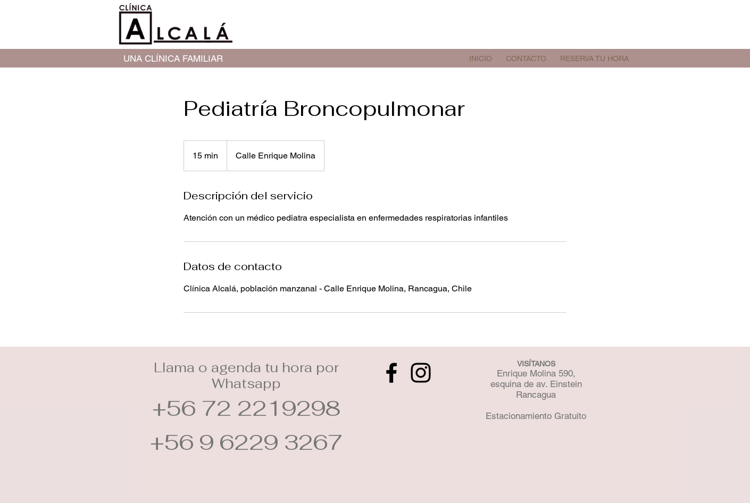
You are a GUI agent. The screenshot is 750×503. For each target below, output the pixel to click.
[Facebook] (391, 372)
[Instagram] (420, 372)
